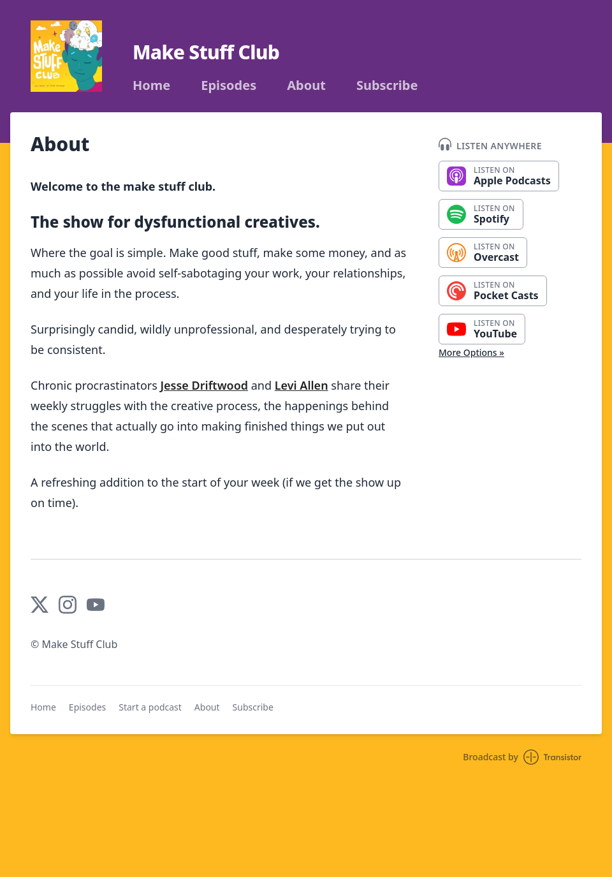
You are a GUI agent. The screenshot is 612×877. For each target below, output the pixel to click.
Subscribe (387, 85)
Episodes (228, 85)
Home (151, 85)
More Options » (471, 352)
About (306, 85)
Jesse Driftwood (205, 385)
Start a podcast (150, 707)
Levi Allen (301, 385)
